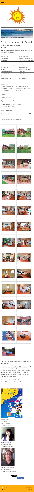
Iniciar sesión (29, 487)
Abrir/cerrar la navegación (17, 2)
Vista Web (29, 489)
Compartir (21, 478)
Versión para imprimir (8, 487)
